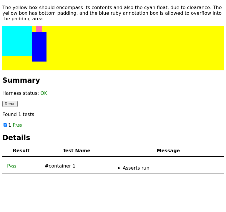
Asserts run (136, 168)
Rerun (10, 104)
